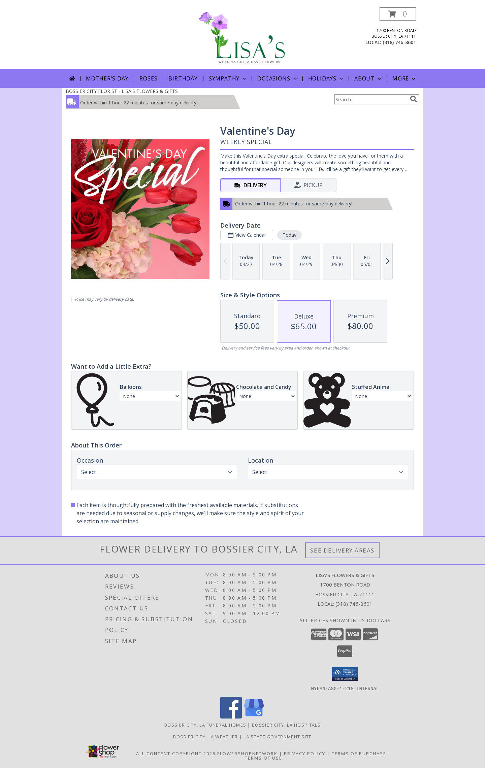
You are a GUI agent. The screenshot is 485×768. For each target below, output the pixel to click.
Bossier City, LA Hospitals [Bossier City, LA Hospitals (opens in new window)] (286, 725)
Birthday (182, 78)
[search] (413, 99)
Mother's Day (107, 78)
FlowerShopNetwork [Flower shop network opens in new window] (247, 753)
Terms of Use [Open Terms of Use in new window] (263, 758)
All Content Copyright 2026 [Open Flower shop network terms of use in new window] (176, 753)
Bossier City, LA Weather (205, 736)
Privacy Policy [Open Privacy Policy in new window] (304, 753)
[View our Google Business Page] (254, 716)
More (404, 78)
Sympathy (228, 78)
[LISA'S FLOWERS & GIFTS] (242, 38)
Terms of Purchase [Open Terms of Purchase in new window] (359, 753)
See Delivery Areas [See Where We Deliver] (342, 550)
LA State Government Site (278, 736)
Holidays (326, 78)
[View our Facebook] (231, 716)
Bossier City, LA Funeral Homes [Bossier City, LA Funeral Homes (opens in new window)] (205, 725)
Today (289, 235)
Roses (148, 78)
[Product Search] (371, 99)
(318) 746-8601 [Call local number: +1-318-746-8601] (399, 42)
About (368, 78)
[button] (398, 14)
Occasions (277, 78)
